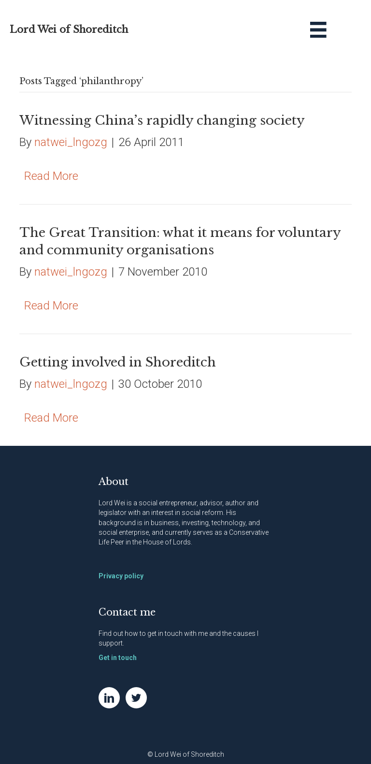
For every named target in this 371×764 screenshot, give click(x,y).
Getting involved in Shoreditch (117, 362)
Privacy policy (121, 576)
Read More (51, 176)
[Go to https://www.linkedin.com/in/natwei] (109, 697)
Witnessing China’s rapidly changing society (162, 120)
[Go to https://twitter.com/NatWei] (136, 697)
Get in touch (118, 657)
